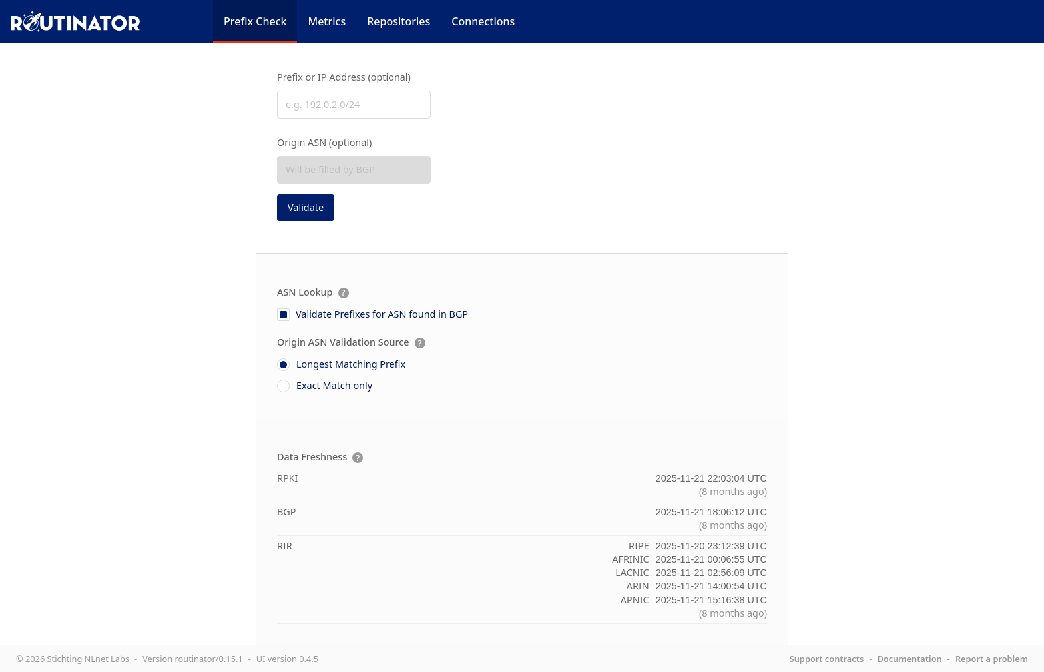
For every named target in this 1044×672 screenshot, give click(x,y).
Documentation (909, 659)
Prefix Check (255, 21)
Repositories (398, 21)
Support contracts (827, 659)
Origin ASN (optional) (324, 142)
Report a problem (991, 659)
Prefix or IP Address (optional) (344, 77)
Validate (306, 207)
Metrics (327, 21)
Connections (483, 21)
